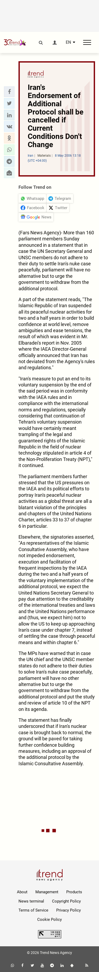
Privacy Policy (68, 910)
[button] (9, 91)
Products (74, 892)
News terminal (31, 901)
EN (68, 42)
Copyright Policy (66, 901)
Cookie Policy (49, 919)
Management (46, 892)
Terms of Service (33, 910)
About (22, 892)
